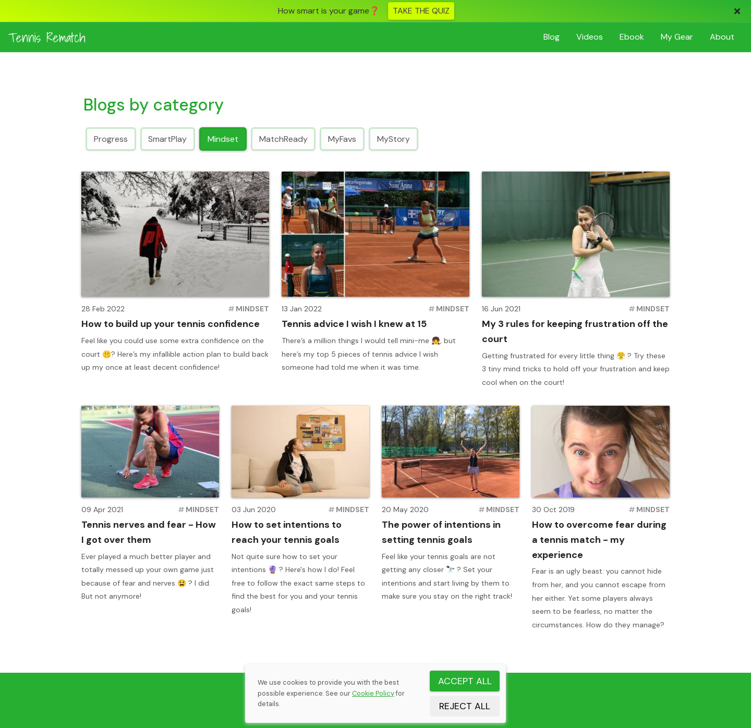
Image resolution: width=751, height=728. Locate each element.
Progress (111, 138)
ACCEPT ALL (465, 681)
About (722, 36)
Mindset (223, 138)
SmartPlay (167, 138)
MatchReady (283, 138)
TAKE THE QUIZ (421, 10)
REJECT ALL (464, 706)
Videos (589, 36)
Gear (677, 36)
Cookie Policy (373, 693)
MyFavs (342, 138)
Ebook (632, 36)
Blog (551, 36)
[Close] (737, 11)
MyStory (393, 138)
